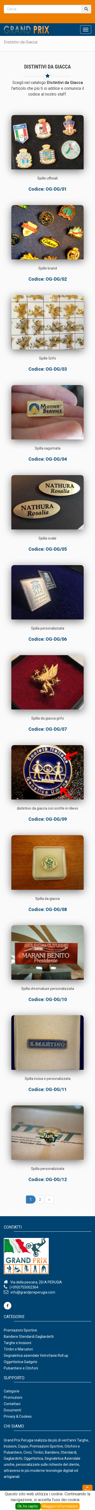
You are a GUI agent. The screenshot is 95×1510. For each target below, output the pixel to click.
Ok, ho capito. (28, 1506)
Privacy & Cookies (18, 1416)
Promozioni (13, 1397)
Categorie (11, 1391)
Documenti (12, 1410)
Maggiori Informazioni (60, 1506)
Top (87, 1489)
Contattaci (12, 1404)
